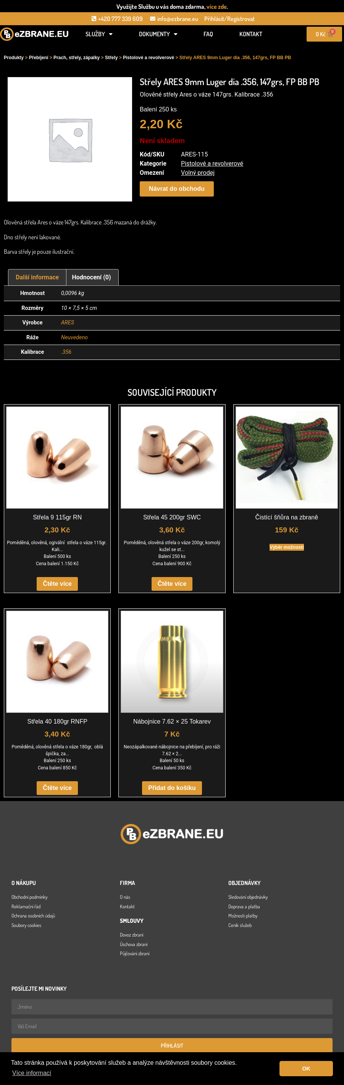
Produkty (14, 57)
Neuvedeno (74, 337)
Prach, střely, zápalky (76, 57)
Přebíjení (38, 57)
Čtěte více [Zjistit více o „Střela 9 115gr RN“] (57, 583)
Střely (111, 57)
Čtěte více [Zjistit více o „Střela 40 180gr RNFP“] (57, 788)
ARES (67, 322)
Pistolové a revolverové (148, 57)
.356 (66, 352)
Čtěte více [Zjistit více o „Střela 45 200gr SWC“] (172, 583)
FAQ (208, 34)
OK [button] (306, 1069)
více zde (217, 6)
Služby (99, 34)
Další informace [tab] (37, 277)
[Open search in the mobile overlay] (34, 46)
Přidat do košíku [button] (171, 788)
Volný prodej (198, 172)
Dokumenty (158, 34)
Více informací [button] (31, 1073)
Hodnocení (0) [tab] (91, 277)
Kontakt (250, 34)
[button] (177, 189)
